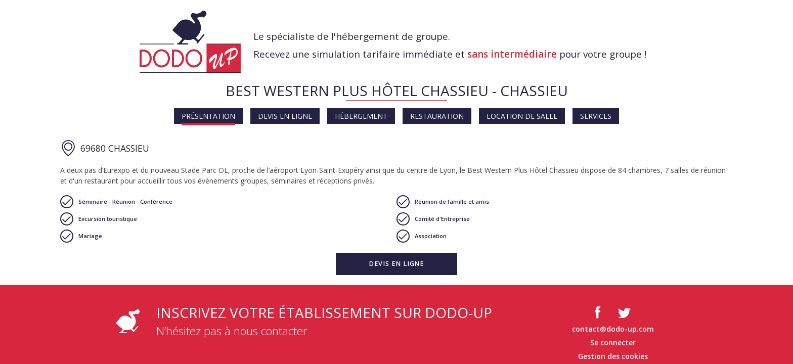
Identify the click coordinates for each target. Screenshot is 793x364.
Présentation (208, 116)
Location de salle (522, 116)
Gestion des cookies (613, 356)
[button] (396, 264)
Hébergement (361, 116)
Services (595, 116)
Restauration (437, 116)
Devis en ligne (285, 116)
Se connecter (613, 342)
